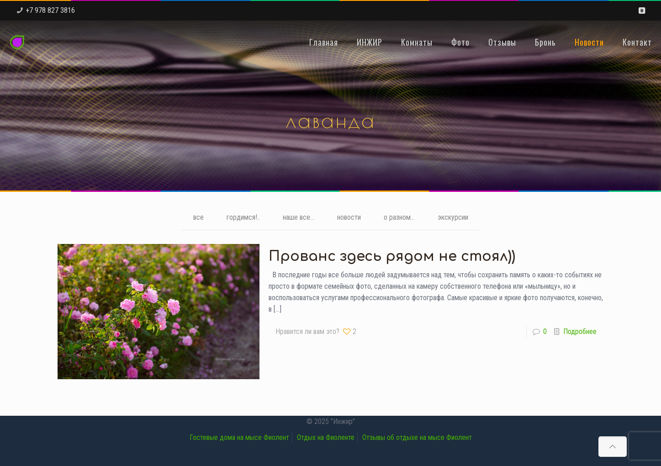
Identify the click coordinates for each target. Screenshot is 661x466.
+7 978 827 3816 (50, 10)
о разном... (399, 217)
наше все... (298, 217)
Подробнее (580, 331)
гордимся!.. (243, 217)
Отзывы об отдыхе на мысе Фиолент (417, 437)
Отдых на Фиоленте (325, 437)
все (198, 217)
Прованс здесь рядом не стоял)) (392, 256)
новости (349, 217)
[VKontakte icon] (641, 10)
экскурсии (453, 217)
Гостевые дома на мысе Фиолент (239, 437)
